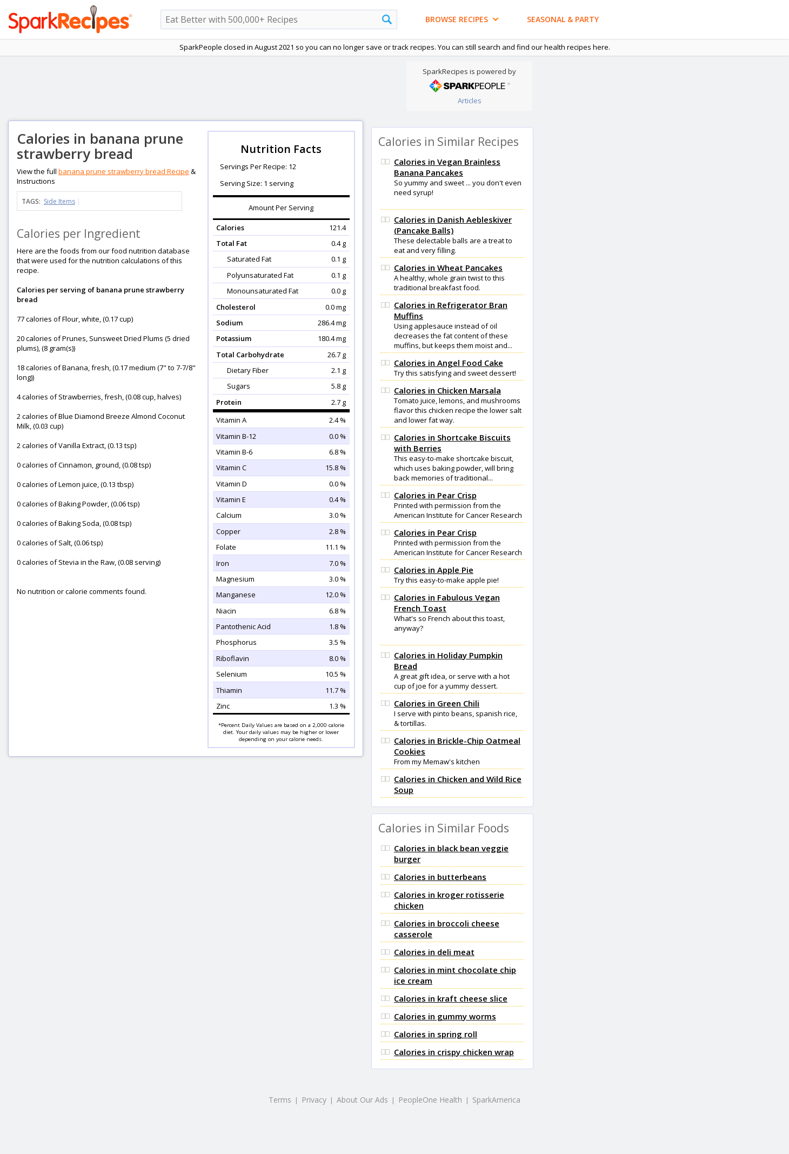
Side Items (59, 201)
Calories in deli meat (434, 951)
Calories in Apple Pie (433, 569)
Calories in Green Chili (436, 703)
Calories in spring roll (435, 1034)
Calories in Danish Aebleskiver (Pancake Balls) (453, 225)
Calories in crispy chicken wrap (454, 1051)
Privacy (314, 1100)
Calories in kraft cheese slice (450, 998)
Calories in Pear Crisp (435, 495)
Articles (470, 100)
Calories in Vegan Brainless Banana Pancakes (447, 167)
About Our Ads (362, 1100)
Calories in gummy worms (445, 1016)
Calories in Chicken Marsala (447, 390)
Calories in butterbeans (440, 876)
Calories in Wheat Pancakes (448, 267)
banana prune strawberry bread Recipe (123, 171)
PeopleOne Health (430, 1100)
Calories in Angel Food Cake (448, 362)
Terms (280, 1100)
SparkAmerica (496, 1100)
